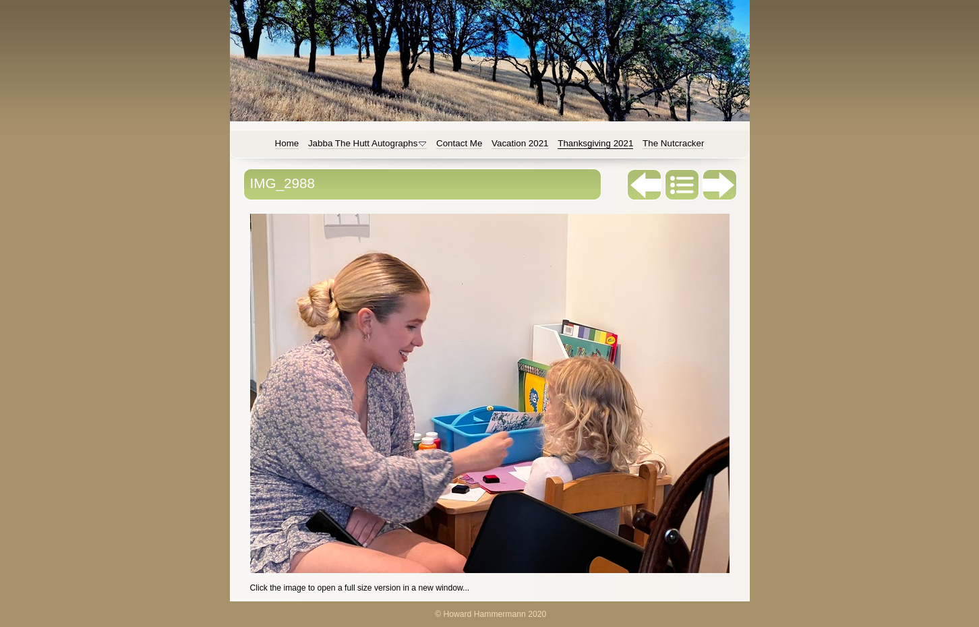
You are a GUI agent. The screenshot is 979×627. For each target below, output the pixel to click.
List (682, 185)
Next (720, 185)
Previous (644, 185)
